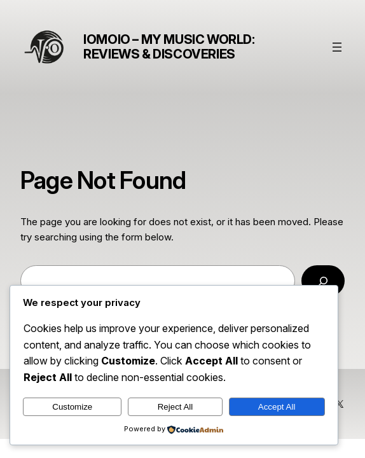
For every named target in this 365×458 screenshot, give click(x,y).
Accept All (277, 407)
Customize (72, 407)
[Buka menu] (337, 47)
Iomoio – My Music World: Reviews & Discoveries (168, 47)
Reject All (175, 407)
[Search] (323, 280)
